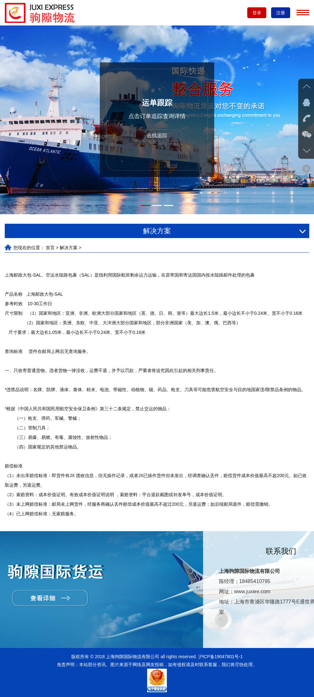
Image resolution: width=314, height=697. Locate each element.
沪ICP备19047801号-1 (220, 656)
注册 (280, 12)
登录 (256, 12)
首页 (50, 247)
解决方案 (69, 247)
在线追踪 (157, 135)
